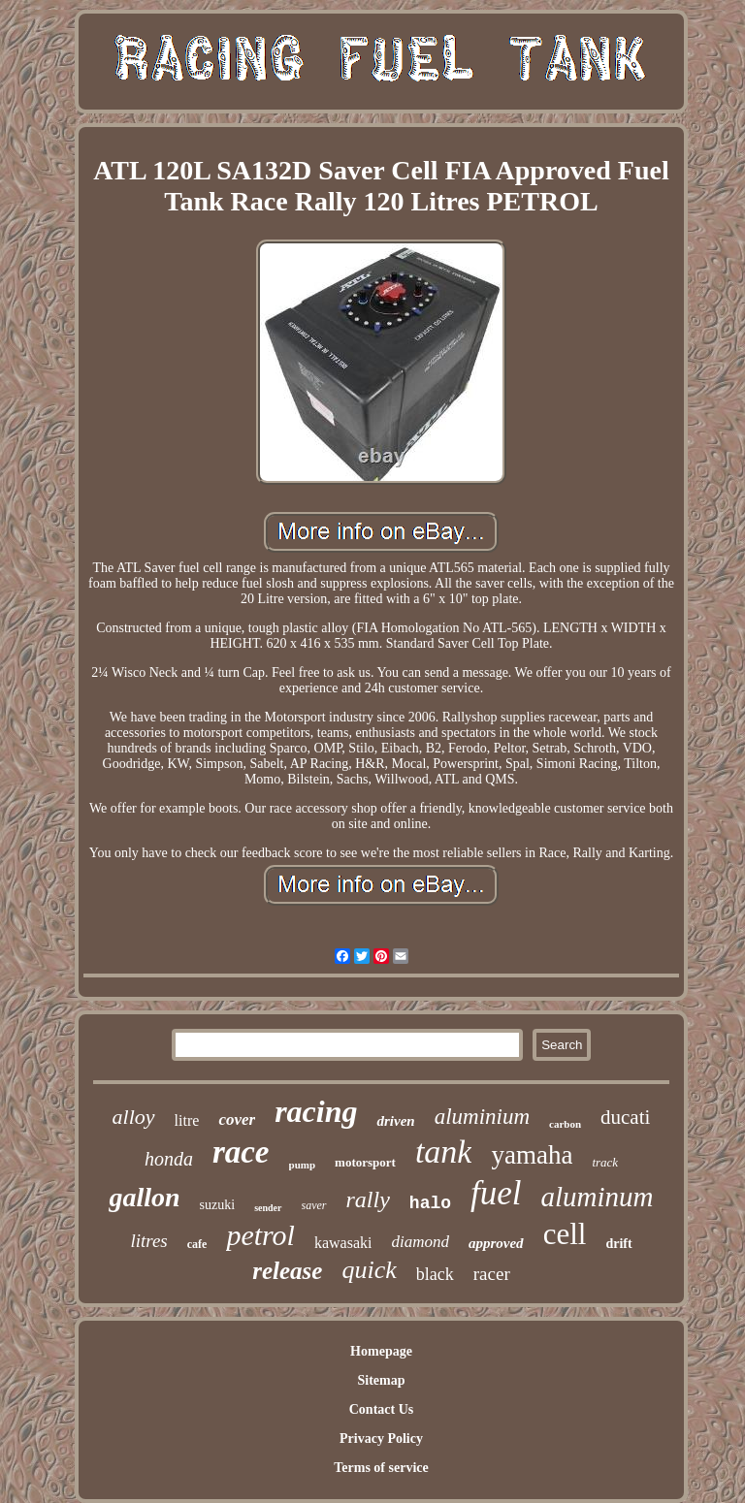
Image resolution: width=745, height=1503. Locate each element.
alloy (134, 1116)
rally (368, 1199)
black (435, 1274)
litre (187, 1120)
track (605, 1162)
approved (496, 1243)
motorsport (365, 1162)
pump (302, 1164)
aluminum (597, 1196)
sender (267, 1207)
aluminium (482, 1116)
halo (430, 1203)
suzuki (218, 1205)
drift (618, 1243)
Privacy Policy (381, 1438)
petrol (260, 1235)
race (241, 1152)
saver (314, 1205)
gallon (144, 1197)
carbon (565, 1124)
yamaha (531, 1154)
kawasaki (343, 1242)
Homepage (381, 1351)
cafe (197, 1244)
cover (236, 1119)
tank (443, 1151)
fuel (495, 1193)
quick (368, 1270)
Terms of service (381, 1467)
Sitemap (381, 1380)
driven (395, 1121)
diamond (420, 1241)
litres (148, 1241)
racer (491, 1273)
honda (169, 1158)
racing (316, 1111)
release (287, 1271)
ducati (625, 1117)
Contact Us (381, 1409)
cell (565, 1234)
